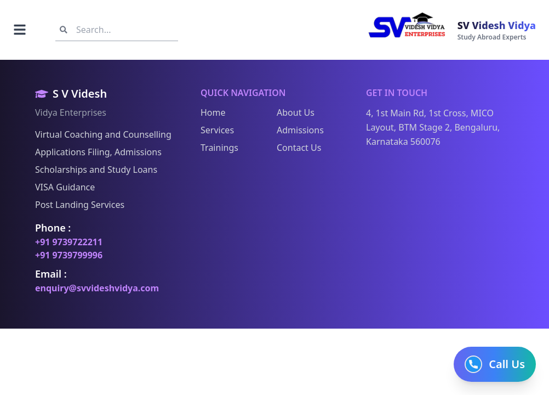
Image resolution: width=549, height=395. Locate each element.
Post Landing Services (79, 205)
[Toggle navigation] (19, 29)
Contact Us (299, 148)
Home (213, 112)
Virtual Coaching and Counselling (103, 134)
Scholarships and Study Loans (96, 169)
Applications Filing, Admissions (98, 152)
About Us (295, 112)
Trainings (219, 148)
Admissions (300, 130)
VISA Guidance (65, 187)
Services (217, 130)
